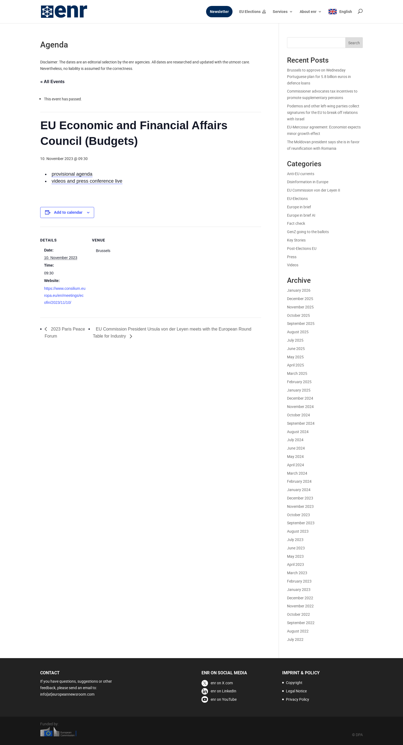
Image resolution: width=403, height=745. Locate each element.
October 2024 (298, 414)
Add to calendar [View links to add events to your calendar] (68, 212)
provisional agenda (72, 174)
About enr (308, 12)
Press (291, 256)
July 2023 (295, 539)
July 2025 (295, 340)
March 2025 (297, 373)
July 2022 (295, 639)
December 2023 (300, 498)
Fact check (296, 223)
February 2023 (299, 581)
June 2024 (296, 448)
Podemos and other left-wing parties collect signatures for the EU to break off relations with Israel (323, 112)
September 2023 (301, 522)
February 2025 (299, 381)
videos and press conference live (87, 181)
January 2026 (298, 290)
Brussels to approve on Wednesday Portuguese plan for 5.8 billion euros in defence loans (319, 76)
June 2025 (296, 348)
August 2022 (298, 631)
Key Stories (296, 240)
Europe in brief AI (301, 215)
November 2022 (300, 605)
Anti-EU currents (300, 173)
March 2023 (297, 572)
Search (354, 42)
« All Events (52, 81)
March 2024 (297, 473)
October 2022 (298, 614)
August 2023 (298, 531)
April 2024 (295, 464)
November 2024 (300, 406)
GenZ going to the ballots (308, 231)
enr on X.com (222, 682)
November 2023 (300, 506)
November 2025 (300, 306)
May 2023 (295, 556)
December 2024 (300, 398)
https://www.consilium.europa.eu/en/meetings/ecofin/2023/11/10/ (64, 295)
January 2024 (298, 489)
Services (280, 12)
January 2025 (298, 390)
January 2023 (298, 589)
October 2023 (298, 514)
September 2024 (301, 423)
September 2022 (301, 622)
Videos (292, 264)
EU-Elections (297, 198)
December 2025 (300, 298)
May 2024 (295, 456)
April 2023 (295, 564)
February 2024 (299, 481)
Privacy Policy (297, 699)
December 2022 (300, 597)
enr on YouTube (224, 699)
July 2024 (295, 439)
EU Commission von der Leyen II (313, 190)
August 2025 (298, 331)
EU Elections (250, 12)
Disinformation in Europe (307, 181)
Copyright (294, 682)
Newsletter (219, 12)
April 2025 (295, 365)
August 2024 (298, 431)
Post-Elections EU (301, 248)
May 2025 (295, 356)
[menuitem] (340, 16)
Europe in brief (299, 206)
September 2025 (301, 323)
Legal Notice (296, 690)
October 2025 (298, 315)
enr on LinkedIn (223, 690)
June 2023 (296, 547)
